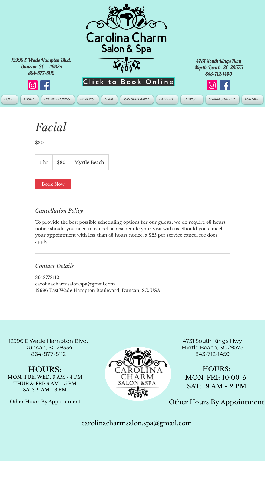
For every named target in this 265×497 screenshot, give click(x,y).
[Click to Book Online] (128, 81)
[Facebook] (45, 85)
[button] (109, 99)
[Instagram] (33, 85)
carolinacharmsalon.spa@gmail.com (136, 423)
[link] (53, 184)
